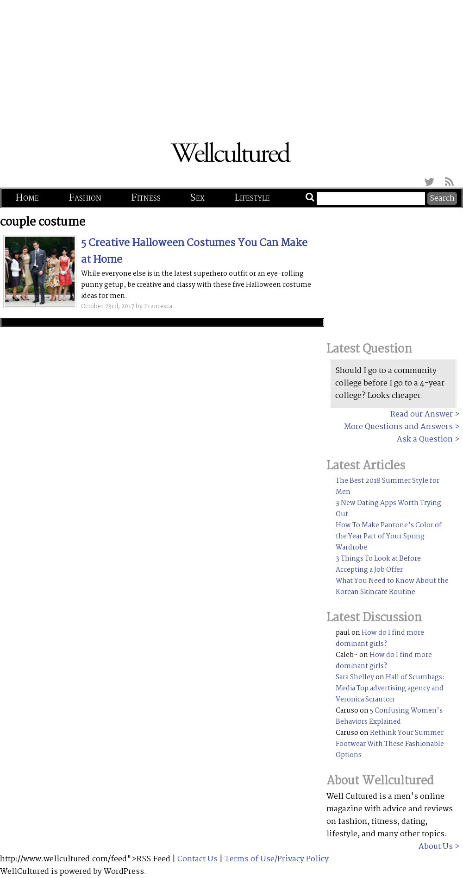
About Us (436, 846)
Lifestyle (252, 198)
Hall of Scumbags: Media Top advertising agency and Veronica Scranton (390, 688)
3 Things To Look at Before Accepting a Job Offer (378, 564)
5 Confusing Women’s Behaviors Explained (389, 716)
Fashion (85, 198)
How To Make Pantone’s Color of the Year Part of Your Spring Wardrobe (389, 536)
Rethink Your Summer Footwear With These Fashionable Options (390, 744)
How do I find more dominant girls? (380, 638)
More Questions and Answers (398, 427)
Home (27, 198)
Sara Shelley (355, 677)
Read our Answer (421, 414)
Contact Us (197, 859)
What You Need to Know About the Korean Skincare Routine (392, 586)
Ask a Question (425, 439)
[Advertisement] (231, 65)
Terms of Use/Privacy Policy (277, 859)
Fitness (146, 198)
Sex (197, 198)
